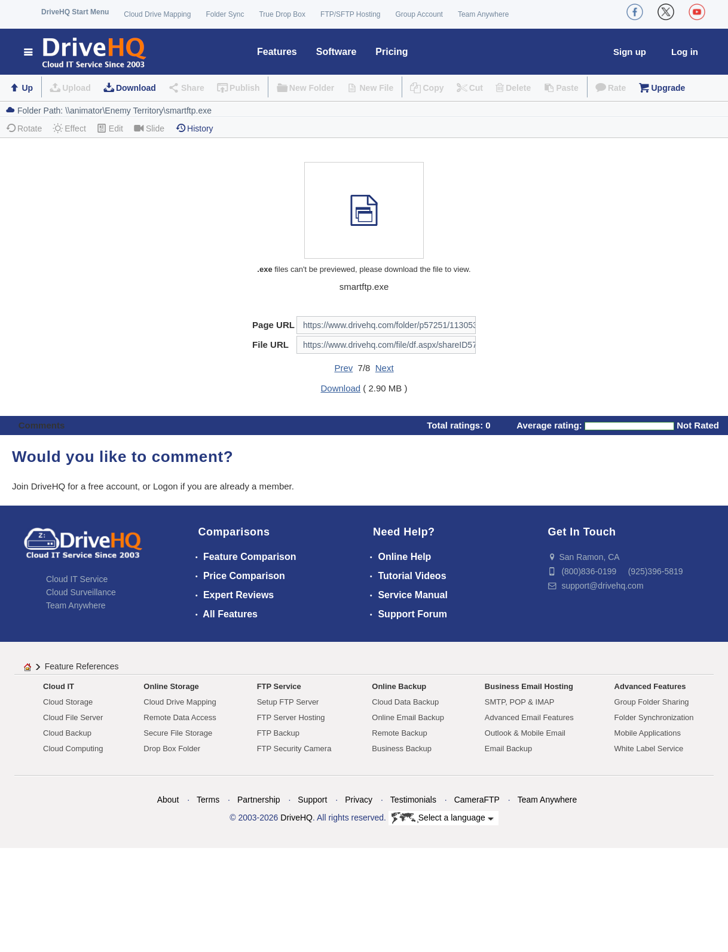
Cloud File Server (73, 717)
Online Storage (170, 686)
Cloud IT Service (77, 579)
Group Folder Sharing (651, 701)
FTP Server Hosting (291, 717)
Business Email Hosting (529, 686)
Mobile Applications (647, 732)
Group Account (419, 14)
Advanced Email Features (529, 717)
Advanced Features (650, 686)
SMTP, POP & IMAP (520, 701)
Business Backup (402, 748)
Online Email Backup (408, 717)
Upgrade (668, 88)
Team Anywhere (483, 14)
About (168, 799)
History (194, 128)
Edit (110, 128)
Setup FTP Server (288, 701)
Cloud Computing (73, 748)
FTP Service (279, 686)
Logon (165, 486)
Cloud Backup (67, 732)
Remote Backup (399, 732)
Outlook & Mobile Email (525, 732)
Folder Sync (225, 14)
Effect (69, 128)
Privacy (358, 799)
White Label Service (649, 748)
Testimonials (413, 799)
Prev (343, 368)
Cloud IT (58, 686)
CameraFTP (477, 799)
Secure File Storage (177, 732)
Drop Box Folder (171, 748)
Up (27, 88)
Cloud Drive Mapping (157, 14)
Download (136, 88)
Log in (684, 52)
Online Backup (399, 686)
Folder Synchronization (654, 717)
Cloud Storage (68, 701)
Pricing (391, 52)
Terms (208, 799)
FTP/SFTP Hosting (350, 14)
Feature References (82, 666)
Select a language (442, 818)
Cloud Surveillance (81, 592)
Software (336, 52)
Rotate (23, 128)
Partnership (258, 799)
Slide (149, 128)
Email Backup (508, 748)
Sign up (629, 52)
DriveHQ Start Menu (75, 12)
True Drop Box (282, 14)
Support (312, 799)
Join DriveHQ (40, 486)
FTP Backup (278, 732)
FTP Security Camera (294, 748)
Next (384, 368)
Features (277, 52)
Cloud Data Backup (405, 701)
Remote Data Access (179, 717)
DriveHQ (296, 817)
